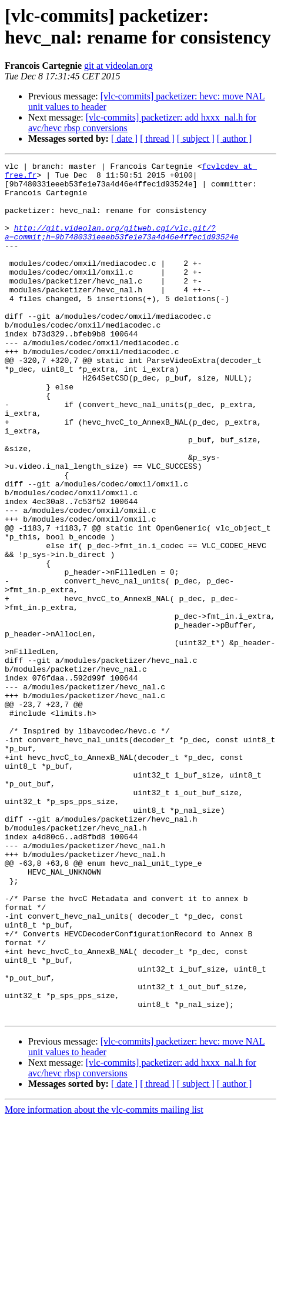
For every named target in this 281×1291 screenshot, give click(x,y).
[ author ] (234, 139)
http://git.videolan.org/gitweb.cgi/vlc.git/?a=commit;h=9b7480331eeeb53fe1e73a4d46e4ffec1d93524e (122, 247)
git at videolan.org (118, 66)
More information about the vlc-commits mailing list (104, 1281)
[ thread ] (157, 139)
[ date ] (124, 139)
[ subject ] (196, 139)
